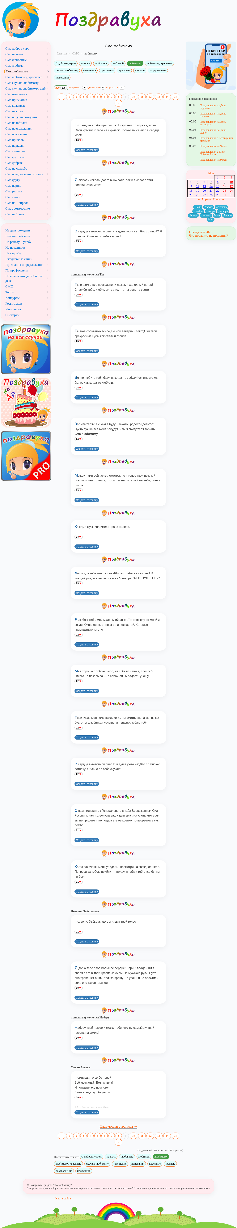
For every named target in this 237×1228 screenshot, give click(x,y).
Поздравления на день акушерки (213, 123)
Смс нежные (14, 111)
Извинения (13, 309)
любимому (135, 63)
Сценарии (12, 315)
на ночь (85, 63)
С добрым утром (66, 63)
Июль (198, 207)
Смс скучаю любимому (22, 83)
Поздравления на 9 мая (213, 146)
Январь (193, 215)
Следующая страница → (119, 1126)
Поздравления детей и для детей (24, 278)
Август (209, 207)
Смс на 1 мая (14, 214)
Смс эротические (17, 208)
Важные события (17, 236)
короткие (115, 87)
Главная (62, 53)
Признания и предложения (24, 265)
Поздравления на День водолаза (213, 107)
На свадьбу (13, 253)
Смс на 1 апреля (16, 203)
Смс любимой (15, 65)
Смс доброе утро (17, 48)
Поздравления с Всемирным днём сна (216, 139)
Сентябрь (221, 207)
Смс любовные (16, 60)
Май (211, 173)
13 (158, 96)
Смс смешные (15, 151)
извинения (89, 70)
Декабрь (223, 211)
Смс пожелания (16, 134)
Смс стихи (12, 197)
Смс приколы (14, 140)
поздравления (158, 70)
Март (217, 215)
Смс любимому (17, 71)
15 (175, 96)
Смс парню (13, 185)
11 (142, 96)
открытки (78, 87)
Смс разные (13, 191)
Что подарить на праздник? (208, 235)
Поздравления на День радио (213, 131)
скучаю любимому (67, 70)
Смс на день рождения (21, 117)
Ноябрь (210, 211)
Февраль (206, 215)
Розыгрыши (13, 303)
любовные (101, 63)
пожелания (62, 77)
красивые (124, 70)
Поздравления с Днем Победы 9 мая (212, 153)
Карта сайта (63, 1198)
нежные (140, 70)
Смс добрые (14, 163)
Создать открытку (87, 149)
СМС (9, 286)
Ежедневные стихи (18, 259)
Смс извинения (16, 94)
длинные (96, 87)
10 (133, 96)
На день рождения (18, 230)
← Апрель (204, 199)
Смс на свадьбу (16, 168)
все (61, 88)
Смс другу (12, 180)
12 (150, 96)
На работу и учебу (18, 242)
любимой (118, 63)
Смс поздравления (18, 128)
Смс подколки (15, 145)
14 (167, 96)
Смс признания (16, 100)
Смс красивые (15, 105)
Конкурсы (12, 298)
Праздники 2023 (200, 232)
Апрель (227, 215)
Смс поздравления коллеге (24, 174)
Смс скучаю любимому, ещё (25, 88)
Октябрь (198, 211)
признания (107, 70)
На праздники (15, 247)
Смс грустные (15, 157)
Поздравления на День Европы (213, 115)
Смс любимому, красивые (23, 77)
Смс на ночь (14, 54)
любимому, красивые (159, 63)
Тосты (9, 292)
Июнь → (218, 199)
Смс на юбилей (16, 123)
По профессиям (16, 270)
